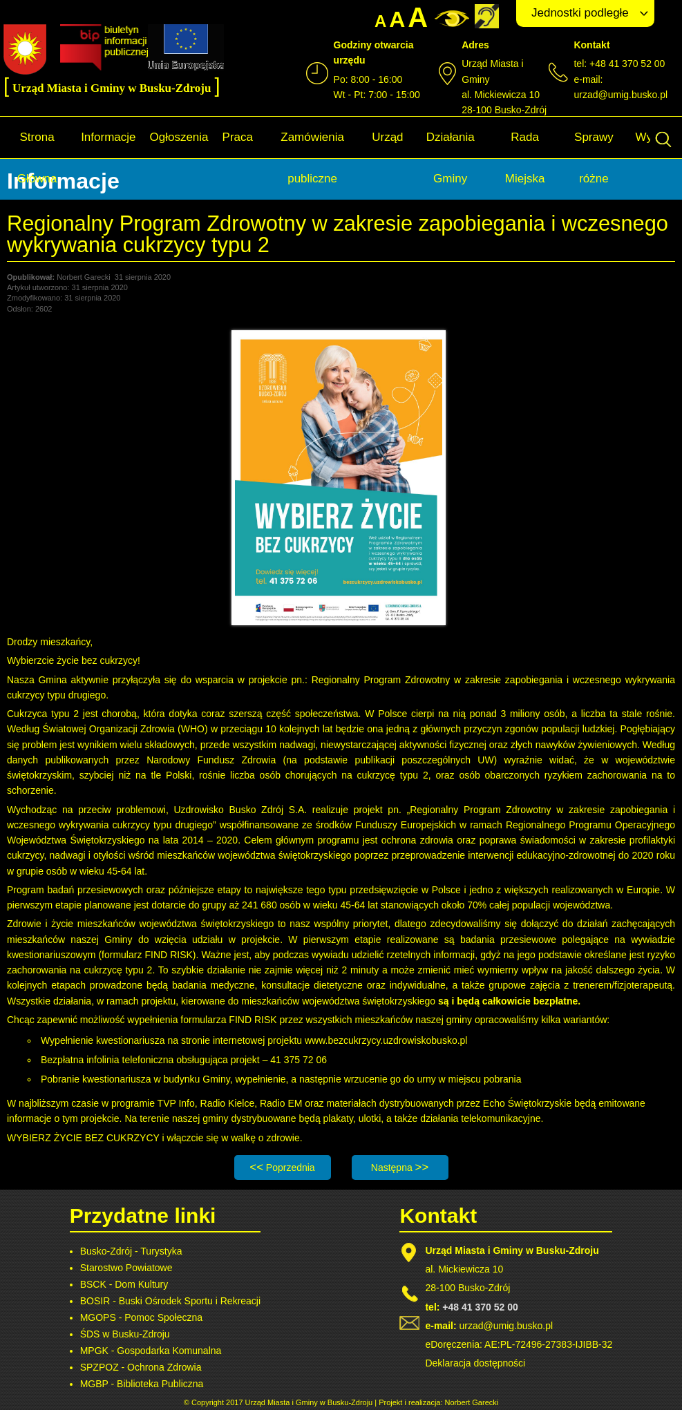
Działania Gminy (450, 158)
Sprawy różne (594, 158)
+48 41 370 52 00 (480, 1307)
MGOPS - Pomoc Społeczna (141, 1317)
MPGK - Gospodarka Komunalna (151, 1350)
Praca (237, 137)
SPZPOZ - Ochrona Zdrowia (141, 1367)
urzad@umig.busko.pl (620, 94)
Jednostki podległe (580, 12)
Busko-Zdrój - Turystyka (131, 1251)
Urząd (387, 137)
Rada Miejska (525, 158)
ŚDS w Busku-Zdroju (125, 1334)
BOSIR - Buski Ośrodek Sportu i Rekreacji (170, 1300)
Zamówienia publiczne (312, 158)
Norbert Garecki (472, 1402)
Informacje (108, 137)
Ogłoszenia (179, 137)
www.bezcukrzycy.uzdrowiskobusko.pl (386, 1040)
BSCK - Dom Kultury (124, 1284)
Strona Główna (37, 158)
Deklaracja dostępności (475, 1363)
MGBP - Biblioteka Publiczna (142, 1383)
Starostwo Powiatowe (126, 1267)
